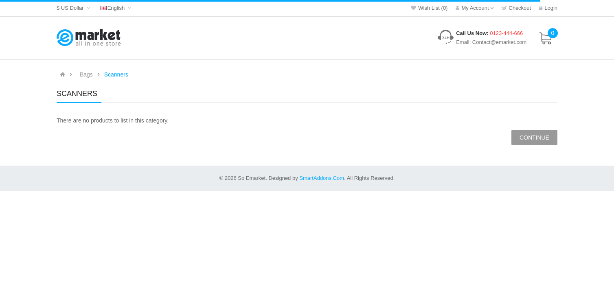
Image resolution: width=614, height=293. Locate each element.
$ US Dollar (74, 8)
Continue (534, 137)
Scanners (116, 74)
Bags (86, 74)
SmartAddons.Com (321, 178)
